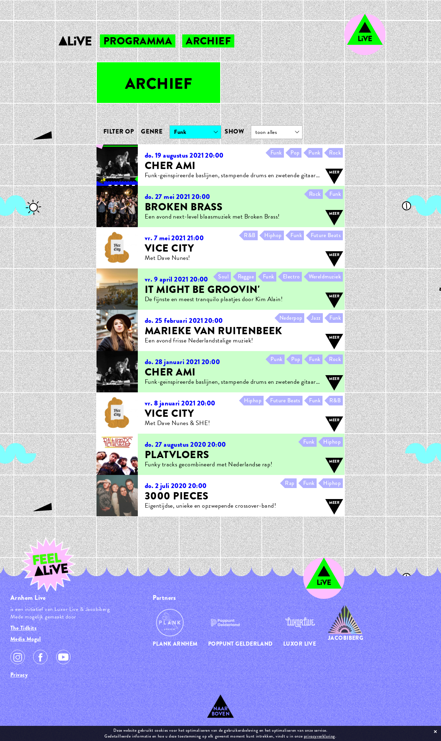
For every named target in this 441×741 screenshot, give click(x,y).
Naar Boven (221, 711)
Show (234, 131)
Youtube (63, 657)
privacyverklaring (319, 736)
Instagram (17, 657)
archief (208, 40)
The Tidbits (23, 628)
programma (137, 40)
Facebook (40, 657)
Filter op (118, 131)
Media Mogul (25, 639)
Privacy (19, 675)
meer (334, 172)
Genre (152, 131)
